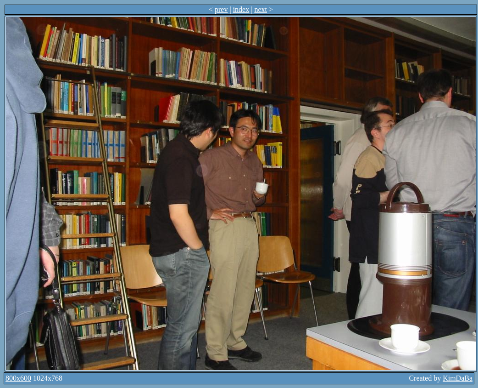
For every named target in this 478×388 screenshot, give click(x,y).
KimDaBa (457, 378)
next (260, 9)
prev (221, 9)
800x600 (18, 378)
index (241, 9)
